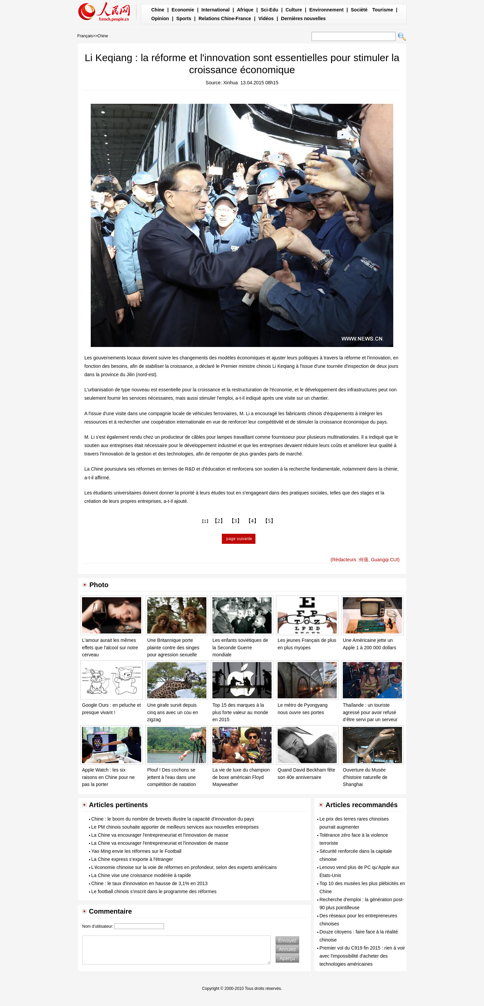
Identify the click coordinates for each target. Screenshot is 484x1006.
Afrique (245, 9)
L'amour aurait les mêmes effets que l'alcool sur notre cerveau (110, 647)
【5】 (269, 521)
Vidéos (266, 18)
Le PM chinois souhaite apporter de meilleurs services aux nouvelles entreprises (175, 827)
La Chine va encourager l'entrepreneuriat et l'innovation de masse (160, 835)
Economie (183, 9)
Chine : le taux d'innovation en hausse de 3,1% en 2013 (149, 883)
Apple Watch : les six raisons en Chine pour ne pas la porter (108, 777)
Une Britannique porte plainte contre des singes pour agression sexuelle (173, 647)
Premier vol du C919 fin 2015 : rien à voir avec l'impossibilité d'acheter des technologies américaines (362, 956)
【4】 (252, 521)
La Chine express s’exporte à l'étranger (132, 859)
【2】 (219, 521)
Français (85, 36)
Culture (293, 9)
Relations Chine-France (225, 18)
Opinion (160, 18)
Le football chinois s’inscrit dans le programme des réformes (154, 891)
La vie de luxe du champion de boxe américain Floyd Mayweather (241, 777)
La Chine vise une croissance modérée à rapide (141, 875)
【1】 (205, 521)
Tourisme (382, 9)
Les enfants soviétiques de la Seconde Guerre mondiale (240, 647)
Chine (157, 9)
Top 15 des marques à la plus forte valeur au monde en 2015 (240, 712)
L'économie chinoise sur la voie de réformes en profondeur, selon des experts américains (184, 867)
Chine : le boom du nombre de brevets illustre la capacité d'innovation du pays (172, 819)
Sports (183, 18)
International (215, 9)
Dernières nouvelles (303, 18)
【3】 (235, 521)
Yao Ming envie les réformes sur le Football (136, 851)
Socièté (359, 9)
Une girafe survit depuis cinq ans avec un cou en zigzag (172, 712)
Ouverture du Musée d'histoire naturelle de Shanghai (365, 777)
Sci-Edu (269, 9)
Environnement (326, 9)
